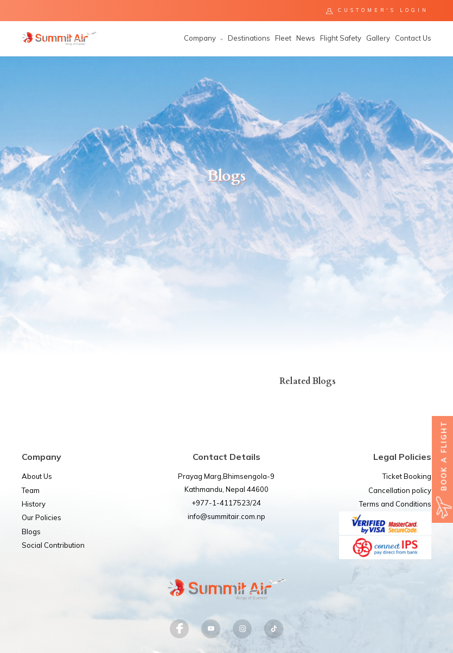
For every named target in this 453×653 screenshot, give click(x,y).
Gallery (378, 38)
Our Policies (41, 517)
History (34, 504)
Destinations (249, 38)
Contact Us (413, 38)
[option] (226, 205)
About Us (37, 476)
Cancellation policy (399, 490)
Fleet (283, 38)
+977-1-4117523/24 (226, 502)
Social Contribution (53, 545)
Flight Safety (340, 38)
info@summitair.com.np (226, 516)
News (305, 38)
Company (203, 38)
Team (31, 490)
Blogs (31, 531)
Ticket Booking (406, 476)
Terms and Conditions (395, 504)
